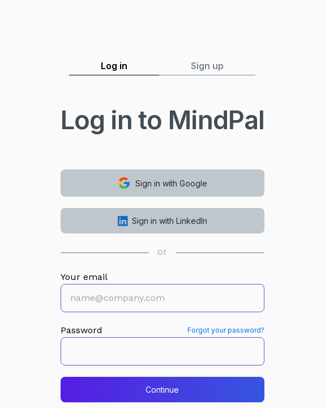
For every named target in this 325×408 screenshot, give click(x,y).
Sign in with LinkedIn (163, 221)
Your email (84, 276)
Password (81, 330)
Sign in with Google (162, 183)
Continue (162, 389)
